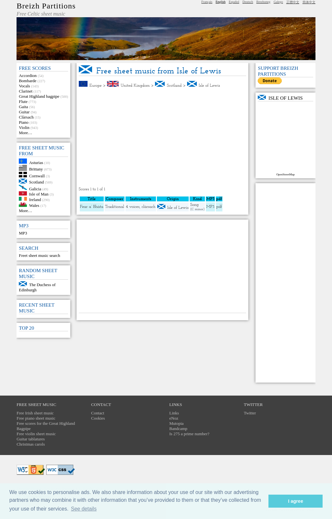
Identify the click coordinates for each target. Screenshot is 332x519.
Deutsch (248, 2)
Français (206, 2)
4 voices (132, 207)
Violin (24, 127)
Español (234, 2)
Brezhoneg (263, 2)
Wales (34, 205)
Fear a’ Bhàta (91, 207)
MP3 (23, 233)
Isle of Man (39, 194)
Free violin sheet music (36, 433)
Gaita (23, 106)
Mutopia (176, 423)
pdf (219, 207)
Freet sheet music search (39, 255)
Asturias (36, 162)
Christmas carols (31, 444)
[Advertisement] (162, 137)
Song (194, 205)
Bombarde (27, 80)
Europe (95, 85)
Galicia (35, 188)
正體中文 (292, 2)
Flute (23, 101)
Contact (97, 413)
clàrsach (149, 207)
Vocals (24, 85)
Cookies (98, 418)
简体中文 (308, 2)
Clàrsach (26, 117)
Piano (24, 122)
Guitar (24, 111)
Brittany (36, 169)
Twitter (250, 413)
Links (174, 413)
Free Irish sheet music (35, 413)
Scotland (36, 182)
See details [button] (84, 509)
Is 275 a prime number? (189, 433)
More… (25, 132)
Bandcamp (178, 428)
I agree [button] (295, 501)
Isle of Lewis (209, 85)
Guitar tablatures (31, 439)
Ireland (35, 199)
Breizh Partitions (46, 6)
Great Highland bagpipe (39, 96)
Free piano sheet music (36, 418)
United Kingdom (135, 85)
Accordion (28, 75)
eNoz (173, 418)
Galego (278, 2)
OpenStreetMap (285, 174)
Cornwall (37, 175)
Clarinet (25, 91)
